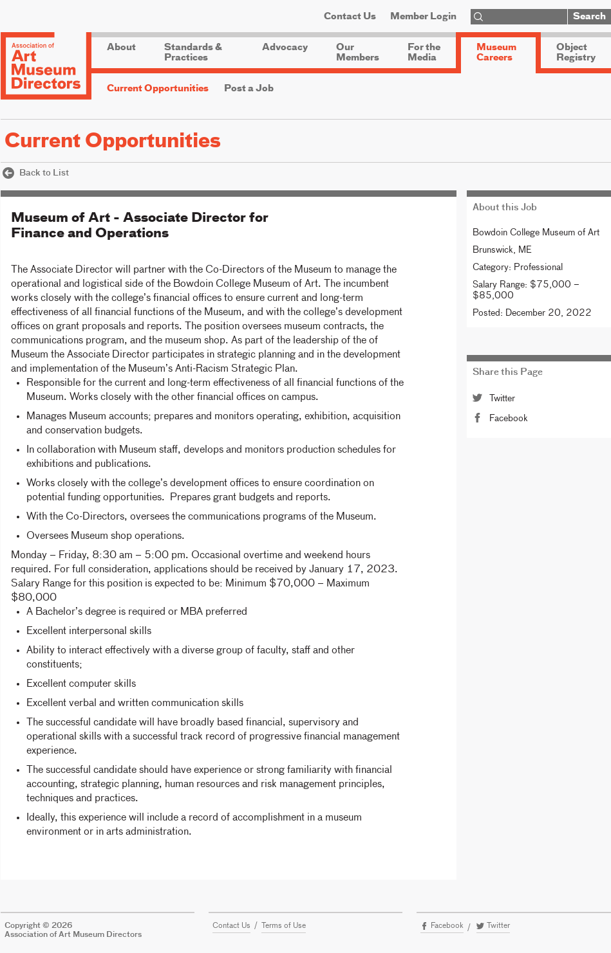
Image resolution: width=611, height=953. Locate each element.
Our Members (357, 52)
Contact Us (350, 16)
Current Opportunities (158, 88)
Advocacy (285, 47)
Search (589, 16)
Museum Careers (496, 52)
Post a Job (249, 88)
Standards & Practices (193, 52)
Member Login (423, 16)
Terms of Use (283, 926)
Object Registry (576, 52)
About (121, 47)
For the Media (424, 52)
